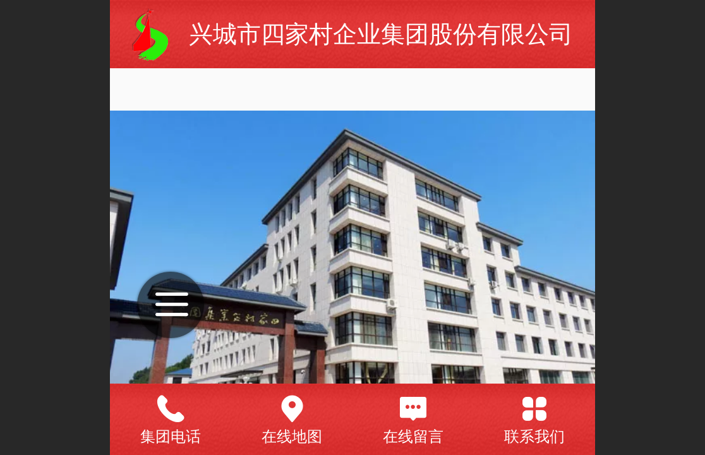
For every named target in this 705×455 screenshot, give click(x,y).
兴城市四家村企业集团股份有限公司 (381, 33)
